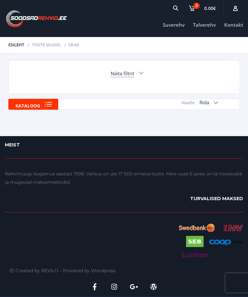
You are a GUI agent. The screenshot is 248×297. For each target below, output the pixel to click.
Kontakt (233, 25)
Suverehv (174, 25)
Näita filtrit (122, 73)
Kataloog (27, 106)
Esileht (16, 45)
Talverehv (204, 25)
